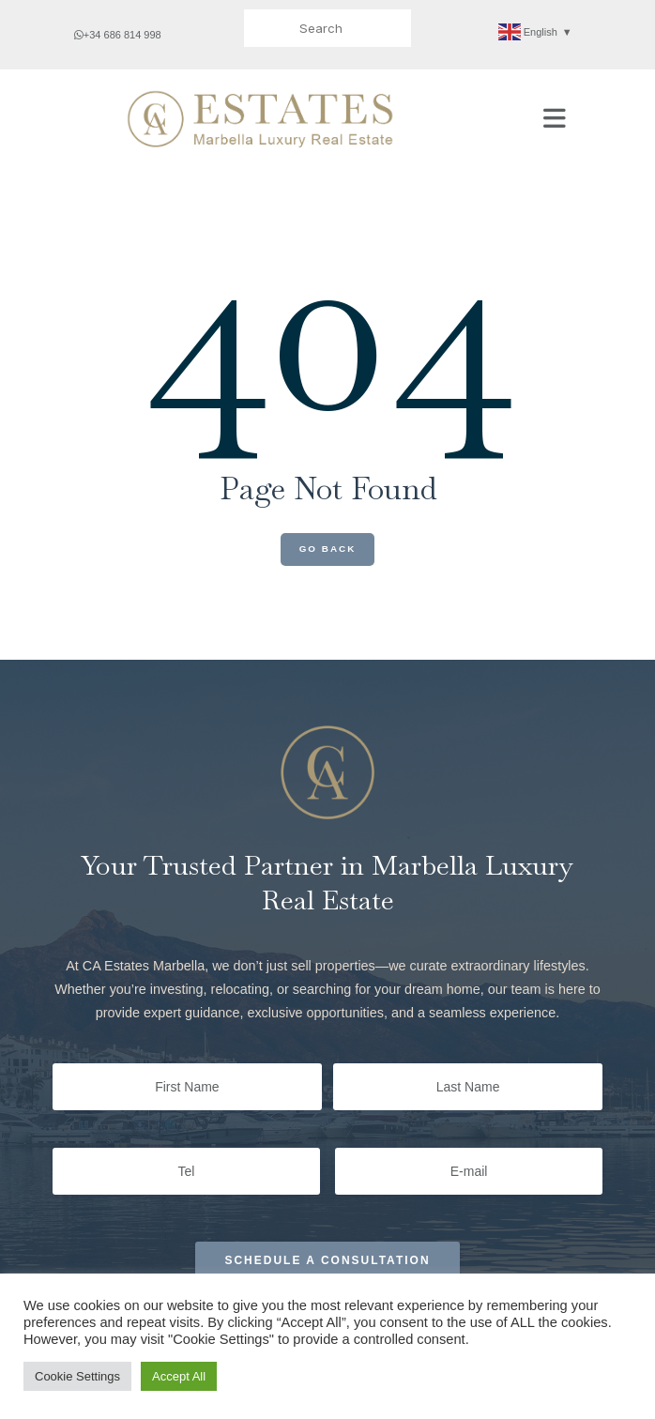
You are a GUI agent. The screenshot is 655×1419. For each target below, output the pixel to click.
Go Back (328, 548)
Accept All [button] (179, 1376)
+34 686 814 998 (117, 34)
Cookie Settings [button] (77, 1376)
